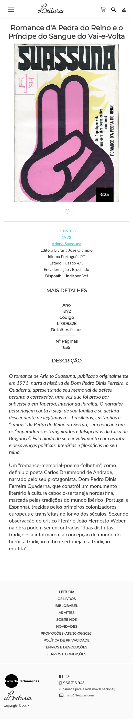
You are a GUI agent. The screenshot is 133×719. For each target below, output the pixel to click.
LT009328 (66, 230)
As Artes (66, 612)
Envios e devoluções (66, 647)
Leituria (66, 592)
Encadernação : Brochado (66, 269)
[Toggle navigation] (11, 9)
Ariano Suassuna (66, 243)
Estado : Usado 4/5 (66, 262)
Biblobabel (66, 606)
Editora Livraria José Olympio (66, 250)
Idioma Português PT (66, 256)
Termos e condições (66, 654)
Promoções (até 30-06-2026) (66, 633)
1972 (66, 237)
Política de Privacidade (66, 640)
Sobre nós (66, 619)
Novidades (66, 626)
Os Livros (67, 599)
